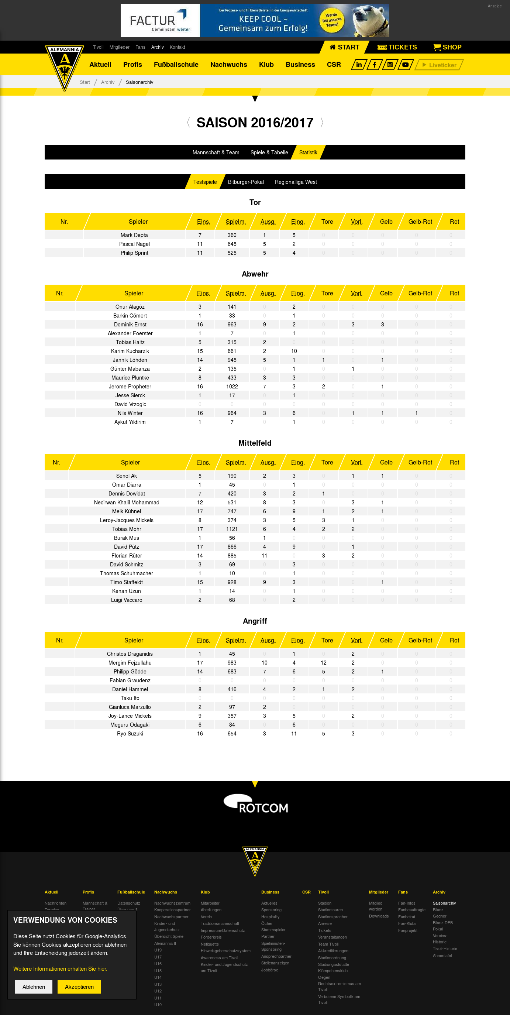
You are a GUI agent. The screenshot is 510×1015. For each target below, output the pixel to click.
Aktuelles (269, 903)
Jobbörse (269, 970)
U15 (158, 971)
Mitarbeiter (210, 903)
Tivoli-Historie (445, 948)
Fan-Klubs (407, 923)
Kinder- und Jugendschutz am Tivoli (224, 967)
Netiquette (210, 944)
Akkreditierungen (333, 951)
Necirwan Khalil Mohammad (126, 502)
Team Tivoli (328, 944)
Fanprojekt (407, 930)
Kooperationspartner (172, 910)
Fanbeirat (406, 917)
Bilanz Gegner (440, 913)
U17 (158, 957)
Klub (266, 64)
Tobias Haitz (130, 342)
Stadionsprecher (333, 917)
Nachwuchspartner (171, 917)
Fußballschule (176, 64)
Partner (268, 936)
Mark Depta (134, 235)
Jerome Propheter (130, 386)
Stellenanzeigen (275, 963)
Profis (132, 64)
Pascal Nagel (134, 244)
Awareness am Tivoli (219, 958)
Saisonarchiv (444, 903)
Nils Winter (130, 413)
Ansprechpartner (276, 956)
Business (300, 64)
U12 (158, 991)
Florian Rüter (126, 555)
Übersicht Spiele (168, 936)
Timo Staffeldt (126, 582)
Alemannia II (165, 943)
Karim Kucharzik (130, 351)
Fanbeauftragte (411, 910)
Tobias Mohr (126, 529)
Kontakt (177, 47)
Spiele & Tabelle (269, 152)
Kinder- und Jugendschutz (167, 926)
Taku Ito (130, 698)
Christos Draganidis (130, 654)
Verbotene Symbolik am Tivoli (339, 1000)
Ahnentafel (442, 956)
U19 (158, 950)
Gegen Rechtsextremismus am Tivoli (339, 983)
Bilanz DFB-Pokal (443, 926)
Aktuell (100, 64)
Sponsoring (271, 910)
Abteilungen (211, 910)
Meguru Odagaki (129, 724)
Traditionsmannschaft (220, 923)
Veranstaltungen (332, 937)
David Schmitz (126, 564)
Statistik (308, 152)
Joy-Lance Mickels (130, 716)
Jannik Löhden (130, 360)
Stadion (324, 903)
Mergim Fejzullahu (130, 662)
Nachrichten (55, 903)
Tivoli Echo (54, 917)
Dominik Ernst (130, 324)
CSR (334, 64)
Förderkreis (211, 937)
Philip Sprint (134, 253)
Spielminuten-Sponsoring (273, 946)
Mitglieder (120, 47)
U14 (158, 977)
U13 (158, 984)
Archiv (157, 47)
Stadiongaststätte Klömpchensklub (333, 967)
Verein (206, 917)
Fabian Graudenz (130, 680)
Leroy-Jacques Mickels (127, 520)
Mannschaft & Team (216, 152)
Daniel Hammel (130, 689)
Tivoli (98, 47)
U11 (158, 998)
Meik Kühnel (126, 511)
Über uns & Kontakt (127, 913)
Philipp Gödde (130, 671)
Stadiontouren (330, 910)
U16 (158, 964)
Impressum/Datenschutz (223, 930)
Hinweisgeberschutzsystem (226, 951)
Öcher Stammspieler (273, 926)
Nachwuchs (228, 64)
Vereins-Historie (440, 939)
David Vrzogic (130, 404)
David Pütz (126, 547)
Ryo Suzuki (130, 733)
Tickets (324, 930)
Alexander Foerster (130, 333)
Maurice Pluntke (130, 377)
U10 (158, 1005)
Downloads (379, 916)
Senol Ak (126, 476)
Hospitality (270, 917)
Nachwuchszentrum (172, 903)
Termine (52, 910)
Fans (140, 47)
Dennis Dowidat (126, 493)
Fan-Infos (407, 903)
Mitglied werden (375, 906)
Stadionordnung (332, 958)
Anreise (325, 923)
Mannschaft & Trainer (95, 906)
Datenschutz (128, 903)
